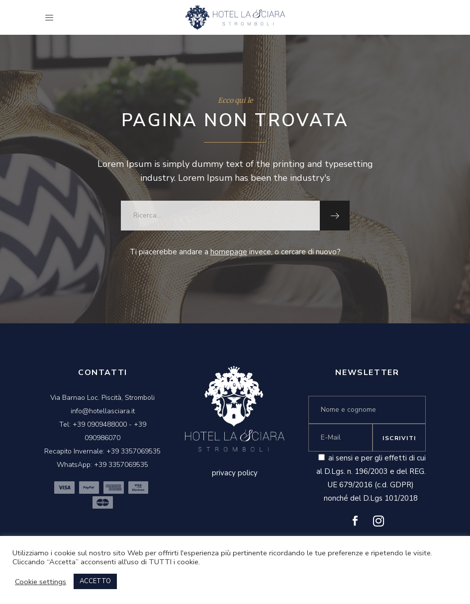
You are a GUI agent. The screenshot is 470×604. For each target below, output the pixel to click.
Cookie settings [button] (40, 581)
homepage (228, 252)
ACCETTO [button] (95, 581)
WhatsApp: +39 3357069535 (102, 464)
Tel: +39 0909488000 (93, 424)
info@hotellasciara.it (103, 411)
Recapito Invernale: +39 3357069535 (102, 451)
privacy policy (235, 473)
